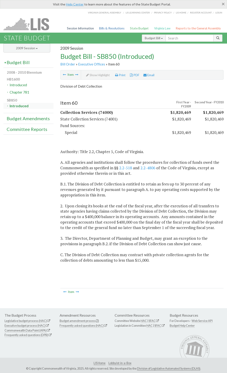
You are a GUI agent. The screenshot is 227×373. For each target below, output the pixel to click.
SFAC (152, 321)
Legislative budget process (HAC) (26, 321)
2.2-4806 (147, 167)
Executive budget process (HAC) (25, 325)
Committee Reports (27, 129)
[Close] (223, 4)
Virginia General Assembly (104, 12)
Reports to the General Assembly (198, 28)
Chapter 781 (19, 92)
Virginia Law (162, 28)
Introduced (18, 85)
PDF (134, 75)
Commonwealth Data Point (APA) (26, 330)
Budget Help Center (182, 325)
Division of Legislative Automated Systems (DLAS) (168, 368)
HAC (144, 321)
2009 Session (27, 48)
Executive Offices (91, 64)
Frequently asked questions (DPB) (26, 335)
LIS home (181, 12)
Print (120, 75)
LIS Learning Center (138, 12)
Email (148, 75)
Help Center (75, 4)
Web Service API (202, 321)
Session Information (80, 28)
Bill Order (67, 64)
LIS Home (100, 363)
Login (218, 12)
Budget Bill (154, 38)
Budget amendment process (78, 321)
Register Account (201, 12)
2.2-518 (125, 167)
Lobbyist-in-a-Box (119, 363)
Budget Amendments (28, 118)
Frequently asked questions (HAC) (82, 325)
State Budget (139, 28)
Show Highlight (98, 75)
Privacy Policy (163, 12)
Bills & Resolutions (111, 28)
